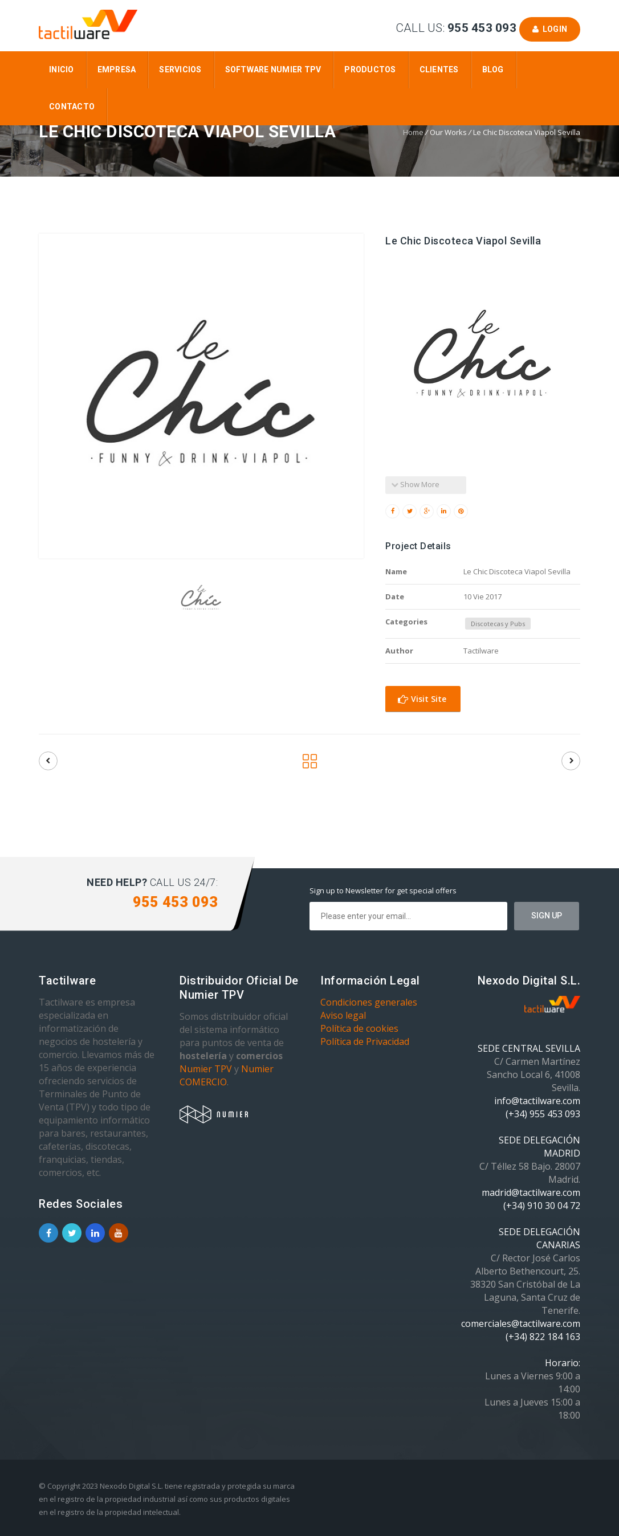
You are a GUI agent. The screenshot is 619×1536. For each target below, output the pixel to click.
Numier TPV (206, 1069)
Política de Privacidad (364, 1041)
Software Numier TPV (273, 69)
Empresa (116, 69)
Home (413, 132)
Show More (415, 484)
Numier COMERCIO (227, 1075)
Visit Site (422, 698)
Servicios (180, 69)
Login (549, 29)
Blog (493, 69)
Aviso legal (343, 1015)
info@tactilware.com (537, 1100)
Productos (370, 69)
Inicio (61, 69)
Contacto (72, 106)
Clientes (439, 69)
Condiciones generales (368, 1002)
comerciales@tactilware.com (520, 1323)
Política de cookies (359, 1028)
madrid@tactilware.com (531, 1192)
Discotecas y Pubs (498, 623)
